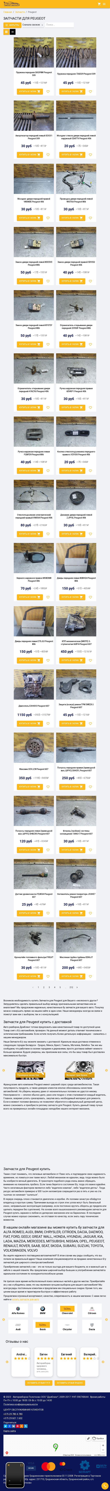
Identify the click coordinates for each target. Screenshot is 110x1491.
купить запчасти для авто (25, 1299)
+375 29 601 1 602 (12, 1418)
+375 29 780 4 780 (12, 1414)
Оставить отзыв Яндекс (70, 1383)
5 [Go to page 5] (60, 987)
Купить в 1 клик (30, 91)
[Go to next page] (77, 987)
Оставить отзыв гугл (38, 1383)
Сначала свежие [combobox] (31, 24)
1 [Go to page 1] (38, 987)
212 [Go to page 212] (71, 987)
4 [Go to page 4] (54, 987)
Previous (3, 1070)
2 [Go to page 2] (44, 987)
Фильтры (12, 25)
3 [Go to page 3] (49, 987)
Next (106, 1070)
